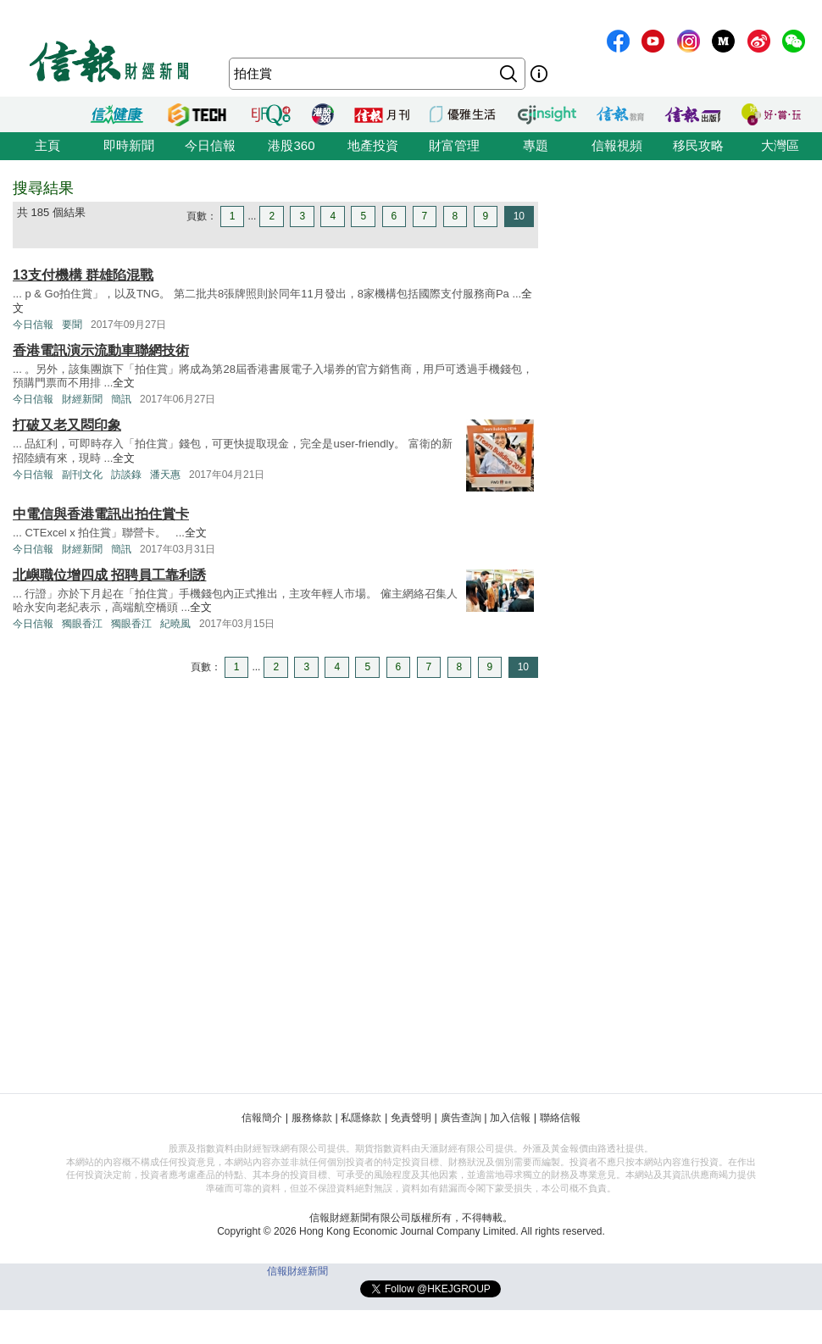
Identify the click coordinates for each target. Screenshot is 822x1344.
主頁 (47, 145)
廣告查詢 (461, 1118)
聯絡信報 (560, 1118)
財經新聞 (82, 399)
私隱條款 (361, 1118)
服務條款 (312, 1118)
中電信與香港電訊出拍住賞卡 (101, 514)
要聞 (72, 324)
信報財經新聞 (297, 1271)
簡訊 (121, 399)
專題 (535, 145)
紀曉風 (175, 624)
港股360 (291, 145)
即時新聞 (128, 145)
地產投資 (372, 145)
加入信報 (510, 1118)
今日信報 (210, 145)
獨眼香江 (82, 624)
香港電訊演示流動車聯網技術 (101, 350)
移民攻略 (698, 145)
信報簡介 (262, 1118)
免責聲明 (411, 1118)
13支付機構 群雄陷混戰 (83, 275)
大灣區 (780, 145)
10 (519, 216)
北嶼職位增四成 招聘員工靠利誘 (109, 575)
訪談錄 (126, 474)
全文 (124, 382)
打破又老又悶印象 (67, 425)
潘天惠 (165, 474)
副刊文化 (82, 474)
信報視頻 (617, 145)
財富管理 (454, 145)
